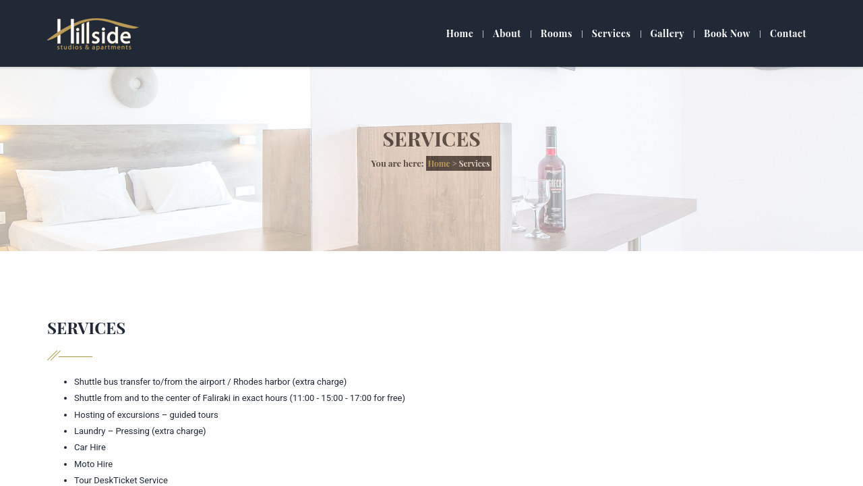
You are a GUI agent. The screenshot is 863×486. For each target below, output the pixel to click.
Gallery (667, 33)
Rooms (556, 33)
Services (611, 33)
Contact (788, 33)
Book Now (727, 33)
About (506, 33)
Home (460, 33)
